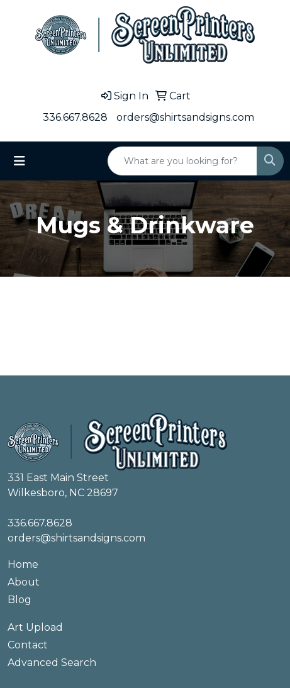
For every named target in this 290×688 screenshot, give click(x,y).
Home (23, 564)
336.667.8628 (75, 117)
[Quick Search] (182, 161)
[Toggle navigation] (19, 161)
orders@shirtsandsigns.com (185, 117)
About (24, 582)
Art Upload (35, 627)
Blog (19, 600)
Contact (28, 645)
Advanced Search (52, 663)
